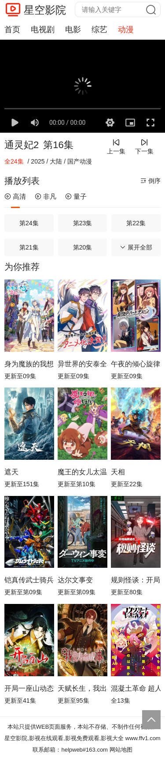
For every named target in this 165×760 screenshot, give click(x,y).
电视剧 (43, 29)
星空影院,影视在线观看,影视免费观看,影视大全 (64, 738)
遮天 (11, 472)
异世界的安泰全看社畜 (82, 364)
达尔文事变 (75, 580)
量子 (76, 196)
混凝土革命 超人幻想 (136, 688)
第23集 (82, 223)
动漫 (126, 29)
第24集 (29, 223)
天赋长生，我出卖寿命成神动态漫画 (82, 688)
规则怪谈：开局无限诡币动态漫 (136, 580)
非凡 (45, 196)
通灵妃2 (21, 144)
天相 (118, 472)
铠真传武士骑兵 (29, 580)
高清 (15, 196)
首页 (12, 29)
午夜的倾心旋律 (135, 364)
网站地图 (121, 749)
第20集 (82, 247)
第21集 (29, 247)
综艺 (99, 29)
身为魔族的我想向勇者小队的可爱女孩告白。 (29, 364)
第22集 (136, 223)
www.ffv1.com (143, 738)
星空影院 (45, 10)
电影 (73, 29)
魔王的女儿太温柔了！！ (82, 472)
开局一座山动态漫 (29, 688)
